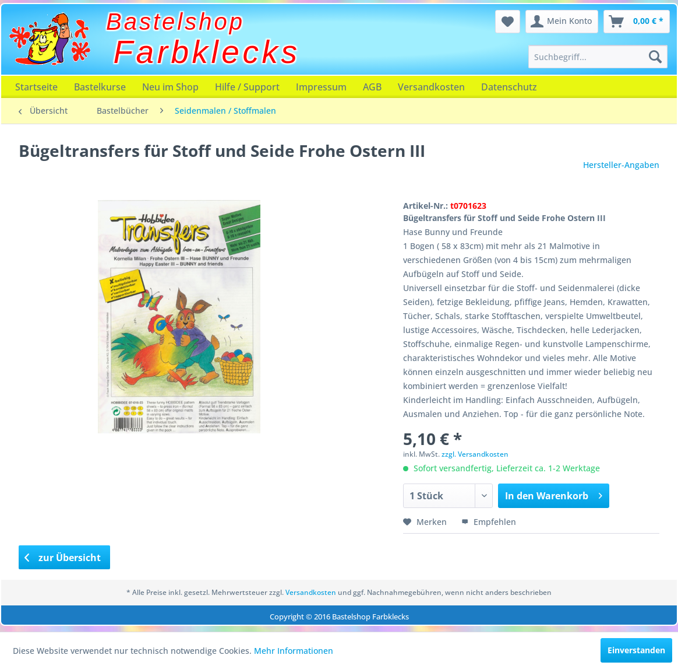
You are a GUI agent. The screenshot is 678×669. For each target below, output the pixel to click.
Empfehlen (488, 521)
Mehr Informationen (293, 650)
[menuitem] (598, 56)
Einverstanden (636, 650)
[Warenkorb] (636, 21)
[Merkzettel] (507, 21)
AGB (372, 86)
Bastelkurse (100, 86)
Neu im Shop (170, 86)
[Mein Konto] (561, 21)
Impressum (321, 86)
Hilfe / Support (247, 86)
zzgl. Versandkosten (475, 454)
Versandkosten (431, 86)
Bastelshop (175, 21)
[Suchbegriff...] (598, 56)
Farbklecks (207, 52)
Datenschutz (509, 86)
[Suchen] (655, 56)
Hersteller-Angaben (621, 164)
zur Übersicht (62, 557)
